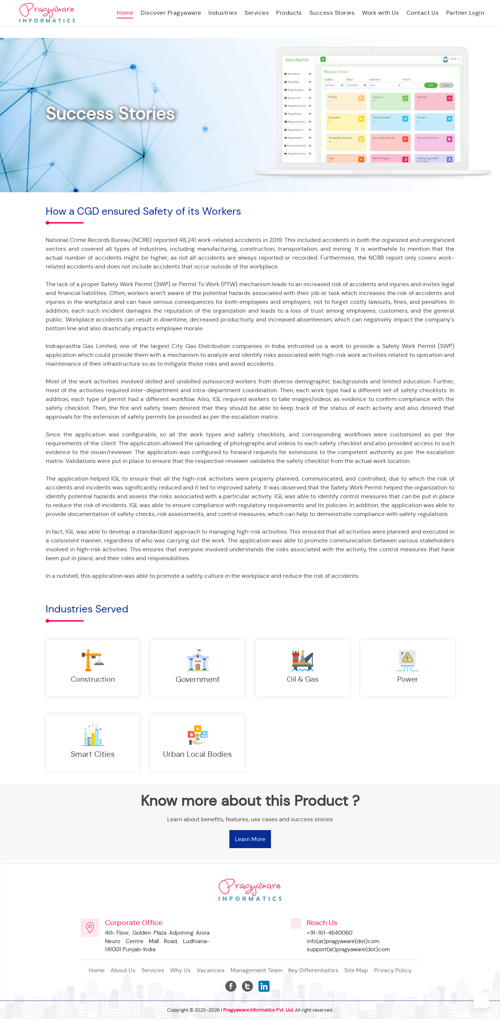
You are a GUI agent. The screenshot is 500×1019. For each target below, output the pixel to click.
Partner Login (465, 12)
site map (356, 970)
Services (256, 12)
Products (289, 12)
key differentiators (313, 970)
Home (125, 12)
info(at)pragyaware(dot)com (343, 941)
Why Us (180, 970)
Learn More (250, 839)
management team (256, 970)
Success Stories (332, 12)
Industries (222, 12)
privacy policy (393, 970)
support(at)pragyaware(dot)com (348, 949)
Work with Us (380, 12)
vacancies (211, 970)
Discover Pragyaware (171, 12)
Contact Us (422, 12)
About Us (122, 970)
